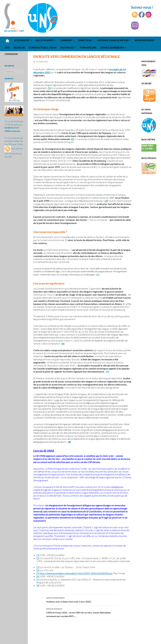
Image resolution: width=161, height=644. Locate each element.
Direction (84, 40)
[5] (97, 274)
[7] (37, 579)
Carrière (66, 40)
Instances (67, 47)
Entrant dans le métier (113, 40)
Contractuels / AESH (42, 47)
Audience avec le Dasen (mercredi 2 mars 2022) (82, 599)
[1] (37, 555)
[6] (37, 576)
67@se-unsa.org (12, 131)
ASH (7, 47)
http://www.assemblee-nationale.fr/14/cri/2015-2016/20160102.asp (76, 573)
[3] (37, 567)
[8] (37, 585)
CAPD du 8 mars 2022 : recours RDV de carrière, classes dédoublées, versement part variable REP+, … (82, 612)
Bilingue (19, 47)
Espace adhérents (112, 47)
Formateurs (88, 47)
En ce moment (45, 40)
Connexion (11, 54)
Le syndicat (21, 40)
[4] (68, 237)
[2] (37, 558)
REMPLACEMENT (145, 40)
